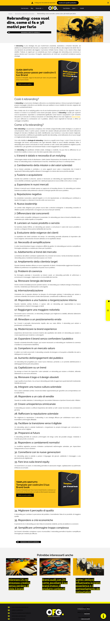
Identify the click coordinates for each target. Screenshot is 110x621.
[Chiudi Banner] (108, 3)
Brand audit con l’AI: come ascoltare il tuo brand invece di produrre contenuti (55, 584)
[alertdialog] (55, 3)
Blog (32, 8)
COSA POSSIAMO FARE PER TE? (20, 607)
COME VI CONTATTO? (17, 610)
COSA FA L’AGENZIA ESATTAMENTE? (21, 613)
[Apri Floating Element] (103, 616)
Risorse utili (39, 8)
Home (10, 13)
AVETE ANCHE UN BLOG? (18, 619)
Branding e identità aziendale (24, 13)
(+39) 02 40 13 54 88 (85, 618)
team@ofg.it (87, 613)
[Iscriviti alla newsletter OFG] (108, 310)
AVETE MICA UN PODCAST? (19, 616)
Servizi (74, 8)
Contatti (82, 8)
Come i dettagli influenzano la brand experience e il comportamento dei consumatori (88, 585)
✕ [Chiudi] (108, 301)
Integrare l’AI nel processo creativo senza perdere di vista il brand (19, 584)
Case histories (66, 8)
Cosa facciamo (24, 8)
